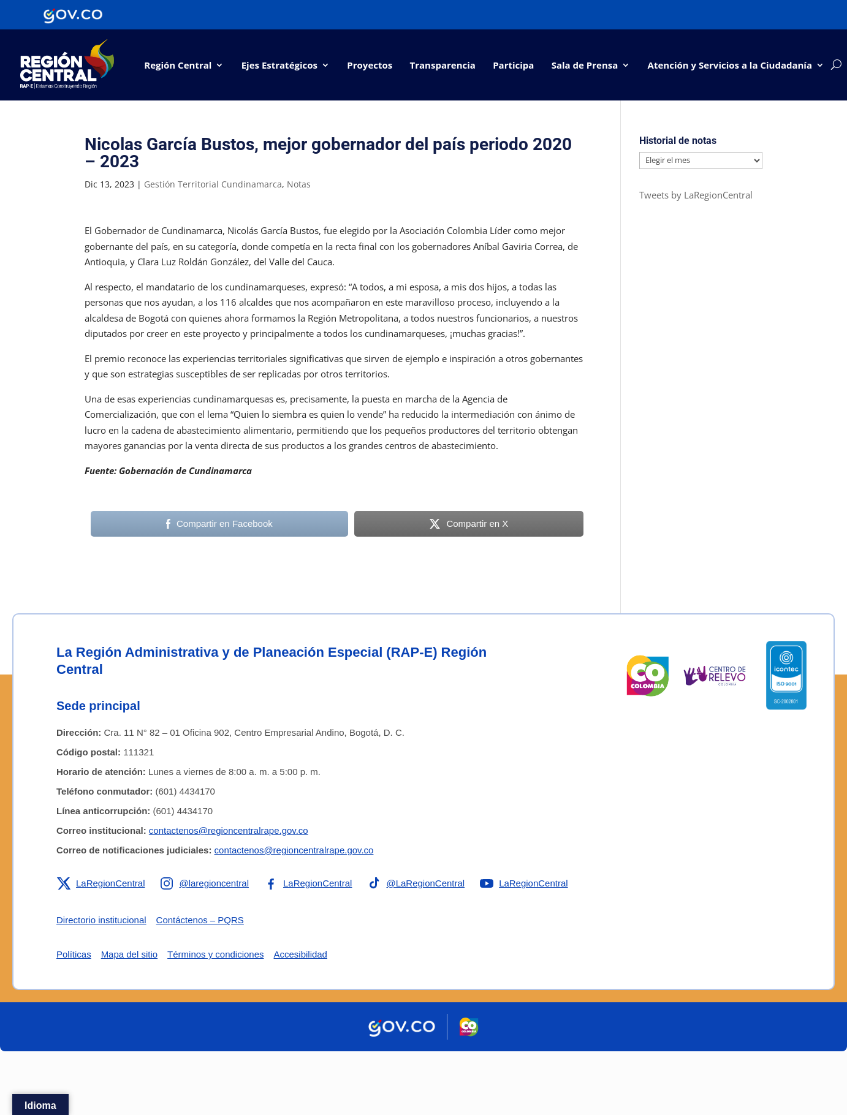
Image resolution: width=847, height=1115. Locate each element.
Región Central (177, 65)
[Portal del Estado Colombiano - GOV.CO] (73, 15)
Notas (299, 184)
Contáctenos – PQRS (200, 920)
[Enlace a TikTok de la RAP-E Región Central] (416, 883)
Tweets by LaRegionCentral (696, 195)
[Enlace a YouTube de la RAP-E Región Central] (524, 883)
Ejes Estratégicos (279, 65)
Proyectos (369, 65)
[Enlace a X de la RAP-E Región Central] (100, 883)
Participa (513, 65)
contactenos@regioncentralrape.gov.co (228, 830)
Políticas (73, 954)
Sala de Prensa (585, 65)
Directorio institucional (101, 920)
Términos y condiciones (215, 954)
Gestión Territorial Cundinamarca (213, 184)
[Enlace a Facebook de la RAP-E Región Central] (308, 883)
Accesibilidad (301, 954)
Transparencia (443, 65)
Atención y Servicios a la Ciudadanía (730, 65)
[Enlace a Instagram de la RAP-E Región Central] (204, 883)
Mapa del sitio (129, 954)
